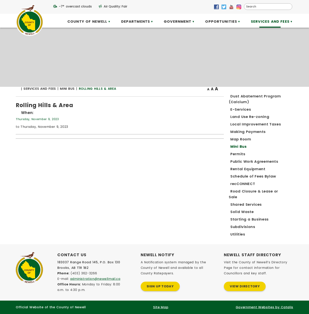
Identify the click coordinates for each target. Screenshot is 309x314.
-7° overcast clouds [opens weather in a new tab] (75, 6)
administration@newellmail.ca (95, 279)
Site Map (160, 307)
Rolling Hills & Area (175, 96)
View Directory (245, 286)
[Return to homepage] (97, 97)
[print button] (283, 97)
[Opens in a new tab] (216, 7)
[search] (266, 6)
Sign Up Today (160, 286)
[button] (288, 6)
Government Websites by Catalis (264, 307)
